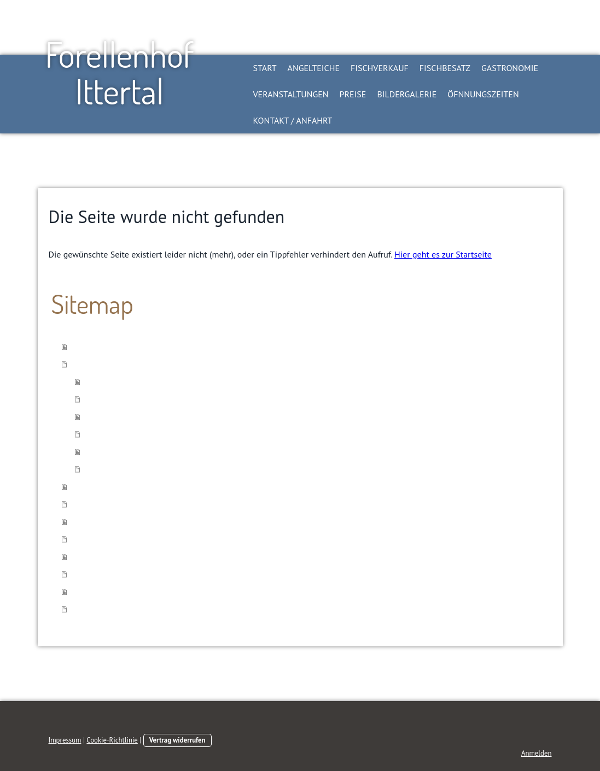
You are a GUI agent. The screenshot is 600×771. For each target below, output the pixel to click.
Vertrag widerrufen (177, 740)
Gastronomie (509, 67)
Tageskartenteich (117, 381)
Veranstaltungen (291, 94)
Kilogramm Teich (116, 399)
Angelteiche (314, 67)
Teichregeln (107, 451)
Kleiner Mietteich (117, 434)
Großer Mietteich (116, 416)
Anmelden (536, 753)
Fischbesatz (445, 67)
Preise (353, 94)
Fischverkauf (380, 67)
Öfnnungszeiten (483, 94)
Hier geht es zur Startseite (443, 254)
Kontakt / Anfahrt (293, 120)
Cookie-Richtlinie (112, 740)
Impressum (65, 740)
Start (265, 67)
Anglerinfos (106, 469)
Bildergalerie (406, 94)
